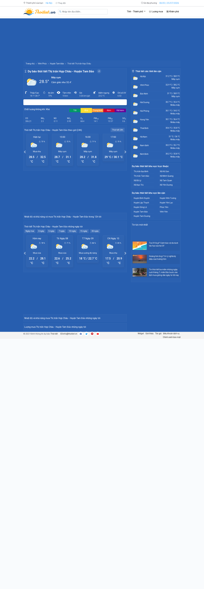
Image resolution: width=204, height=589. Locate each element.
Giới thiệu (149, 486)
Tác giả (158, 486)
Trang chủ (30, 63)
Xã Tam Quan (166, 180)
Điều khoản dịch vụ (171, 486)
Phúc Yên (164, 207)
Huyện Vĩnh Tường (168, 198)
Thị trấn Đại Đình (141, 171)
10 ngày (72, 282)
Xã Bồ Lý (137, 180)
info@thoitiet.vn (68, 486)
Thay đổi (61, 3)
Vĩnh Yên (164, 212)
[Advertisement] (102, 38)
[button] (24, 152)
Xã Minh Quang (166, 176)
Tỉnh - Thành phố (135, 11)
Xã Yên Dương (166, 185)
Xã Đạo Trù (139, 185)
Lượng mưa (156, 11)
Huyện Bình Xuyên (142, 198)
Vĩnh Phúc (42, 63)
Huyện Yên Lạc (166, 203)
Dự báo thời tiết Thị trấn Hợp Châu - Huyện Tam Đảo (61, 71)
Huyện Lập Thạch (141, 203)
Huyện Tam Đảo (57, 63)
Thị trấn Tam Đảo (141, 176)
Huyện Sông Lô (140, 207)
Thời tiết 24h (117, 130)
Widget (141, 486)
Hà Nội (49, 3)
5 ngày (51, 282)
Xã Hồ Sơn (164, 171)
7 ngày (62, 282)
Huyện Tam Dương (142, 216)
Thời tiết (54, 486)
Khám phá (173, 11)
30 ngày (95, 282)
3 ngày (41, 282)
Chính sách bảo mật (172, 489)
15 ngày (83, 282)
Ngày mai (30, 282)
